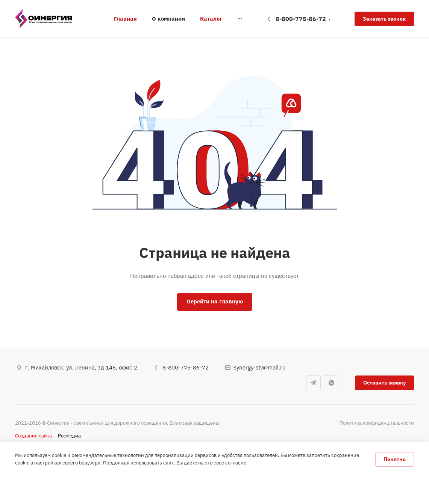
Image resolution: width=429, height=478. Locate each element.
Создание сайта (33, 436)
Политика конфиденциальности (377, 423)
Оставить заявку (384, 382)
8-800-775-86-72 (301, 19)
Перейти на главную (214, 301)
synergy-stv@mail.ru (260, 367)
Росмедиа (69, 436)
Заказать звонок (384, 18)
